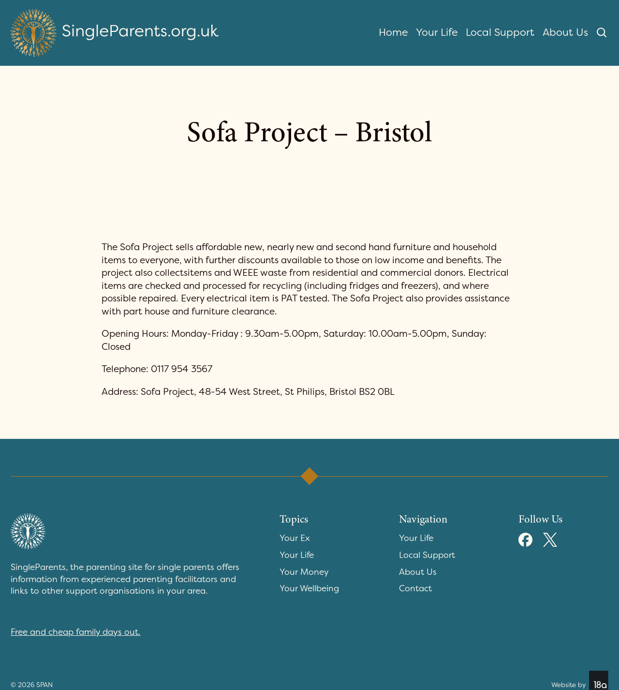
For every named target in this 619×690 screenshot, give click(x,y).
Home (393, 32)
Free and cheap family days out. (75, 632)
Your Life (437, 32)
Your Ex (295, 538)
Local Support (500, 32)
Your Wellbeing (309, 588)
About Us (565, 32)
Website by (579, 680)
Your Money (304, 572)
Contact (415, 588)
